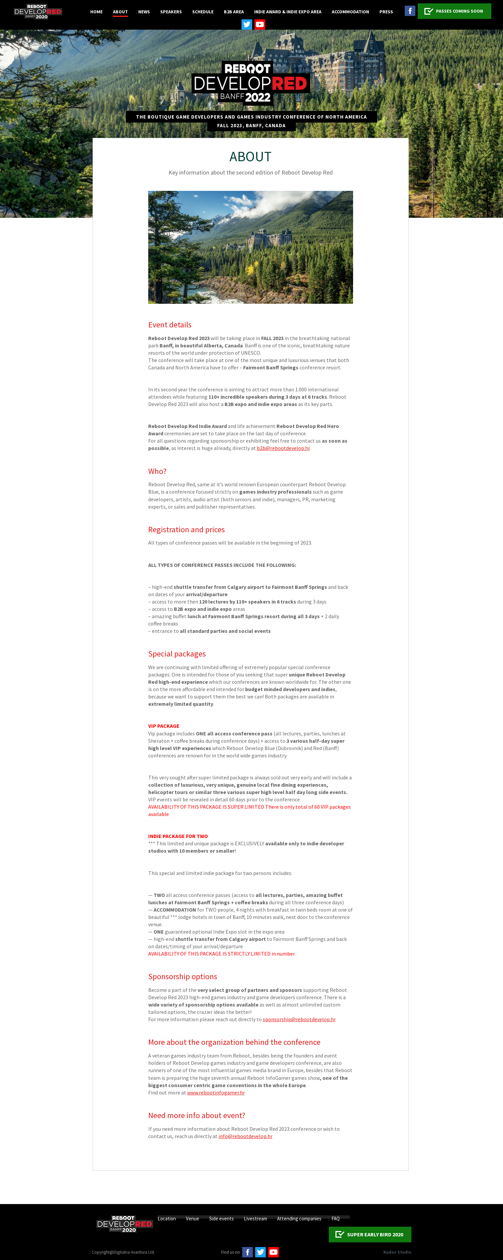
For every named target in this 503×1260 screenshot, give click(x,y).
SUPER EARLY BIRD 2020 (375, 1234)
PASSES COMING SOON (459, 11)
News (144, 12)
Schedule (203, 12)
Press (386, 12)
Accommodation (350, 12)
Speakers (171, 12)
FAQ (335, 1218)
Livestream (255, 1218)
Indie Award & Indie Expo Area (287, 12)
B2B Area (234, 12)
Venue (192, 1218)
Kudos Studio (397, 1252)
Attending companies (299, 1218)
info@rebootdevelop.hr (245, 1136)
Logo (38, 11)
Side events (221, 1218)
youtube (259, 24)
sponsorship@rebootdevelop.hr (299, 1019)
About (120, 12)
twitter (247, 24)
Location (167, 1218)
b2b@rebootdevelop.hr (283, 448)
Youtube (273, 1252)
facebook (410, 11)
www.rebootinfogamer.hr (216, 1092)
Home (96, 12)
